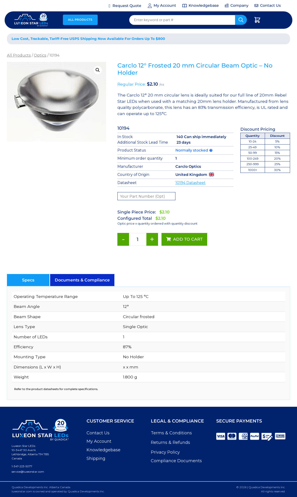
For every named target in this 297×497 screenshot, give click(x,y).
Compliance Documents (176, 460)
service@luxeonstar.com (28, 471)
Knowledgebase (103, 449)
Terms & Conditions (171, 433)
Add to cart (188, 239)
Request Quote (127, 5)
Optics (40, 55)
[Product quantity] (137, 239)
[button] (98, 70)
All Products (80, 19)
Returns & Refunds (170, 442)
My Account (99, 441)
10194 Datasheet (190, 183)
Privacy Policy (165, 452)
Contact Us (98, 433)
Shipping (96, 458)
